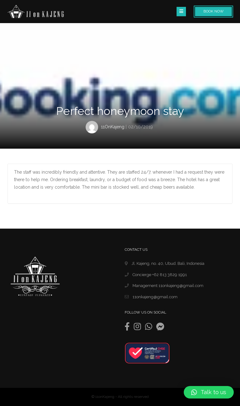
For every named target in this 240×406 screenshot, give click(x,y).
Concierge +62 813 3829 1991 (156, 274)
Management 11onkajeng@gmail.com (164, 285)
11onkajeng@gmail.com (151, 297)
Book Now (213, 11)
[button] (209, 392)
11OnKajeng (112, 126)
